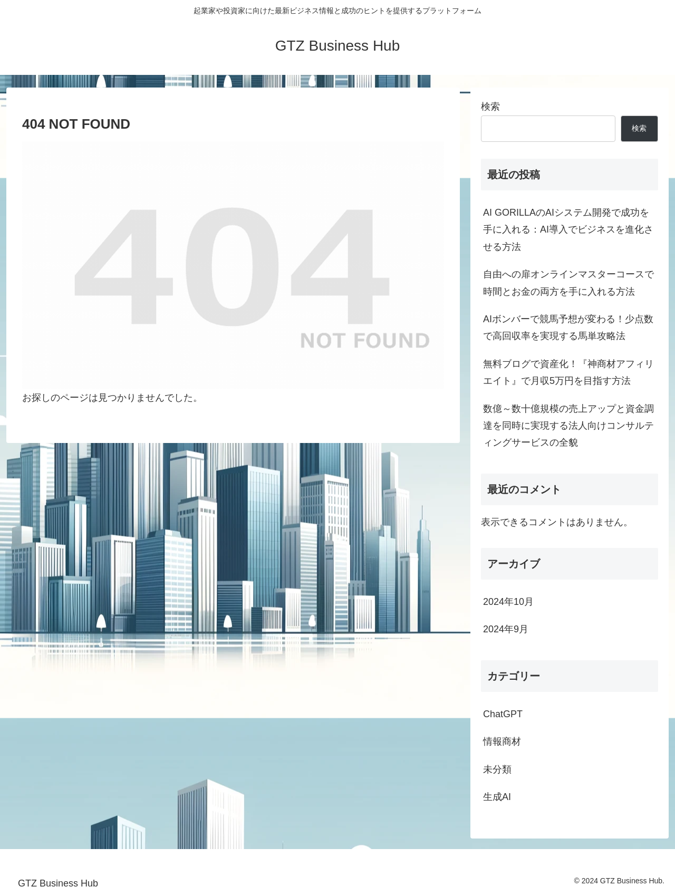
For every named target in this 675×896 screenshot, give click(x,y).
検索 (490, 106)
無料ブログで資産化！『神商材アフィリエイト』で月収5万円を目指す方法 (568, 372)
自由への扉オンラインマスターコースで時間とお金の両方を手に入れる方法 (568, 282)
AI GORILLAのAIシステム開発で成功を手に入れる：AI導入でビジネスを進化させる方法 (568, 229)
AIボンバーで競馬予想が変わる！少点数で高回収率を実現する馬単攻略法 (568, 327)
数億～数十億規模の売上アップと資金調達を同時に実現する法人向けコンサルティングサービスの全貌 (568, 425)
